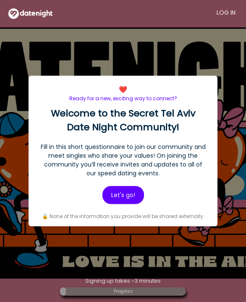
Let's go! (123, 195)
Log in (226, 12)
